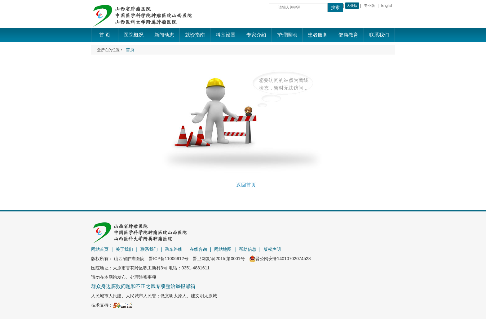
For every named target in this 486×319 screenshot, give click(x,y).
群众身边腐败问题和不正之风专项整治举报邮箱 (143, 286)
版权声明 (272, 249)
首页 (130, 49)
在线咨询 (198, 249)
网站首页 (99, 249)
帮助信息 (247, 249)
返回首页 (246, 185)
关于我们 (124, 249)
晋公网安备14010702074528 (280, 258)
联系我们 (149, 249)
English (387, 5)
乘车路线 (173, 249)
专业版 (369, 5)
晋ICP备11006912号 (168, 258)
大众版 (352, 5)
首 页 (104, 35)
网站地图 (223, 249)
